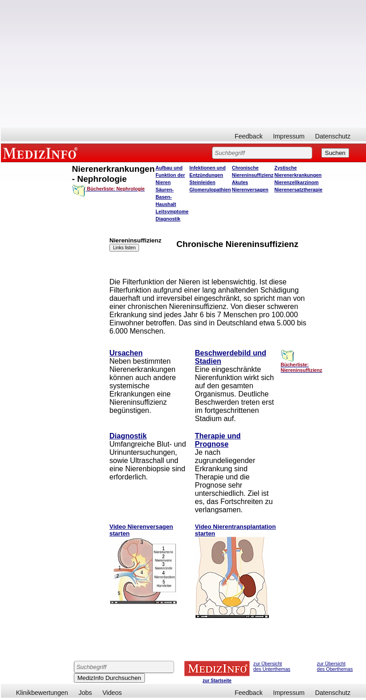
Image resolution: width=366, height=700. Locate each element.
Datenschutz (333, 136)
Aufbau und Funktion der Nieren (170, 175)
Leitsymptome (171, 211)
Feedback (249, 136)
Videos (112, 692)
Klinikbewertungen (42, 692)
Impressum (288, 136)
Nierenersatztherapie (298, 189)
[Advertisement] (183, 64)
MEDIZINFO (42, 153)
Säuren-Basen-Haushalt (165, 197)
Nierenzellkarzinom (296, 182)
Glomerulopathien (210, 189)
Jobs (85, 692)
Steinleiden (203, 182)
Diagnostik (167, 218)
